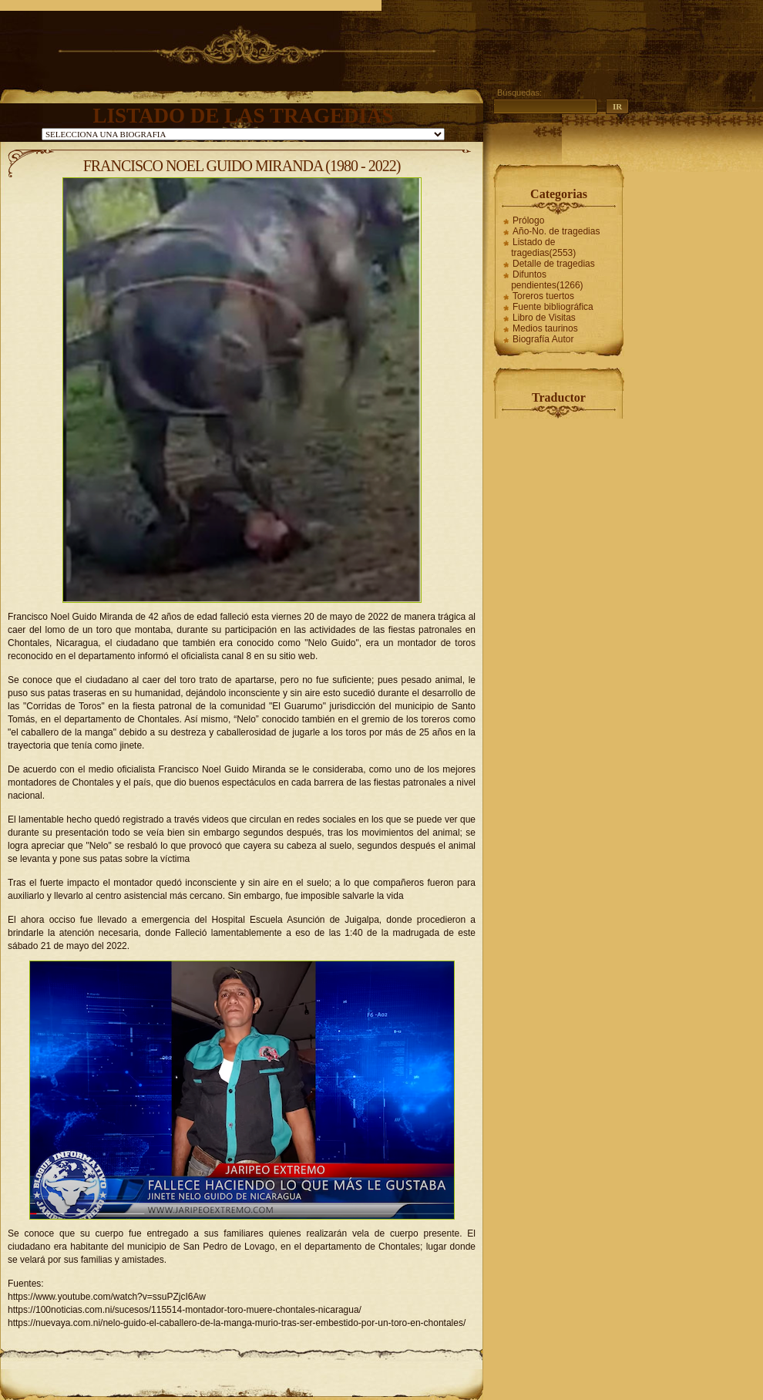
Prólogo (528, 220)
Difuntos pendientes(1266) (547, 280)
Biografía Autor (543, 339)
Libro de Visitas (544, 317)
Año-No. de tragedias (556, 231)
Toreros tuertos (543, 296)
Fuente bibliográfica (553, 306)
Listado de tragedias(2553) (543, 247)
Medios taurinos (545, 328)
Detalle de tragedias (554, 263)
